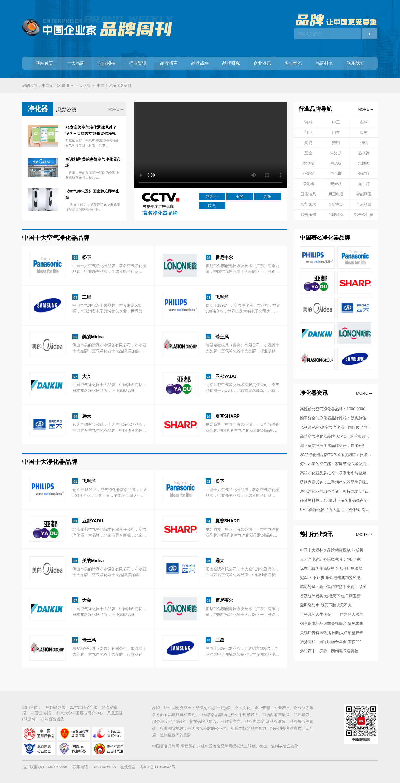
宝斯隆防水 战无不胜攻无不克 (326, 605)
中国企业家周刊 (55, 85)
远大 (86, 416)
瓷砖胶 (364, 173)
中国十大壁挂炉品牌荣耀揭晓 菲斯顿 (331, 550)
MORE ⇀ (116, 109)
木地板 (308, 163)
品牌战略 (200, 63)
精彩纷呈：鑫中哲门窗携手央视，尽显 (333, 587)
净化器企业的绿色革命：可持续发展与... (334, 491)
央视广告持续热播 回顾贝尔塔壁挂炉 (331, 632)
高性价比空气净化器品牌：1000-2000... (334, 409)
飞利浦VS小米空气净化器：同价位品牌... (335, 427)
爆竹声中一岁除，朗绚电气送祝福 (329, 651)
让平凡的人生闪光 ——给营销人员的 (331, 614)
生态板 (336, 163)
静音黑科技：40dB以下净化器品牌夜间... (335, 500)
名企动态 (293, 63)
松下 (86, 257)
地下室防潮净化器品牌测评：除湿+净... (334, 445)
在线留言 (128, 767)
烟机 (364, 142)
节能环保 (336, 214)
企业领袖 (107, 63)
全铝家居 (336, 204)
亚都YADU (225, 376)
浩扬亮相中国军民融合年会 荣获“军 (330, 642)
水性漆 (364, 163)
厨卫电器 (336, 194)
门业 (308, 132)
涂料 (308, 122)
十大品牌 (75, 63)
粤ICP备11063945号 (158, 767)
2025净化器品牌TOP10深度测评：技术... (335, 454)
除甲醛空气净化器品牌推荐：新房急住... (334, 418)
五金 (308, 153)
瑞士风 (222, 336)
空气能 (336, 173)
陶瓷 (308, 142)
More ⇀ (364, 393)
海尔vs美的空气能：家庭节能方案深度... (334, 464)
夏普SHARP (227, 416)
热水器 (364, 153)
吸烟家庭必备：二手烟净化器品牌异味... (334, 482)
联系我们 (355, 63)
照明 (336, 142)
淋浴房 (336, 153)
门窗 (336, 132)
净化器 (308, 184)
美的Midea (93, 336)
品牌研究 (231, 63)
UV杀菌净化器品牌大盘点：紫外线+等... (334, 509)
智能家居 (308, 204)
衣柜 (364, 122)
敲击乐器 (308, 214)
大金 (86, 376)
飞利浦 (222, 297)
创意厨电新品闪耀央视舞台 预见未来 (331, 623)
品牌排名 (324, 63)
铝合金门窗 (364, 214)
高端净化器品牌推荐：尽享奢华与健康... (334, 473)
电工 (336, 122)
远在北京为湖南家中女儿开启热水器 (331, 568)
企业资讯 (262, 63)
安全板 (336, 184)
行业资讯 (138, 63)
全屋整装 (364, 204)
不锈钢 (308, 173)
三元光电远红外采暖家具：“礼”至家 (330, 559)
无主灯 (364, 184)
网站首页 (44, 63)
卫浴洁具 (308, 194)
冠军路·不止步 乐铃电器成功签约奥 (330, 577)
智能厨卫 (364, 194)
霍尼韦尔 (224, 257)
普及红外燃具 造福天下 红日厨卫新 (330, 596)
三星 (86, 297)
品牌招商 (169, 63)
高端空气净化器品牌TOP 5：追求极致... (334, 436)
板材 (364, 132)
